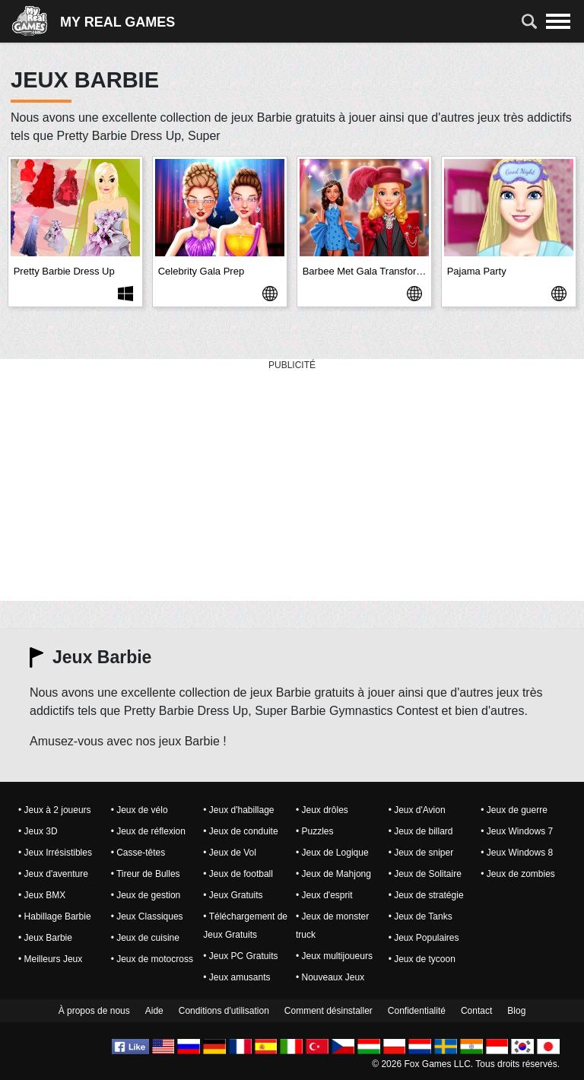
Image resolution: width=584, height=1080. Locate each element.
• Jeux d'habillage (238, 810)
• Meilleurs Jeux (50, 959)
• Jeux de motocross (152, 959)
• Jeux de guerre (514, 810)
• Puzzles (315, 831)
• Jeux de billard (421, 831)
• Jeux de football (238, 874)
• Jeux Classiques (147, 916)
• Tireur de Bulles (145, 874)
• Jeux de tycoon (422, 959)
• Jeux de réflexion (148, 831)
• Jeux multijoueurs (334, 956)
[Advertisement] (292, 480)
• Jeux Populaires (424, 937)
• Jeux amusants (236, 977)
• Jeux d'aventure (53, 874)
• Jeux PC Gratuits (240, 956)
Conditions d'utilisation (224, 1010)
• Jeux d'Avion (417, 810)
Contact (476, 1010)
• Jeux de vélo (139, 810)
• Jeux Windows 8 (517, 852)
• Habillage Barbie (54, 916)
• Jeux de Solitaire (425, 874)
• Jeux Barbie (45, 937)
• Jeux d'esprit (324, 895)
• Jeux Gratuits (232, 895)
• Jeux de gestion (146, 895)
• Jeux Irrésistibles (55, 852)
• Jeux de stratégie (426, 895)
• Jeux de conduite (240, 831)
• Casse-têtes (138, 852)
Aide (154, 1010)
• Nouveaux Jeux (330, 977)
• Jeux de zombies (518, 874)
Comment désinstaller (328, 1010)
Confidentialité (417, 1010)
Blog (516, 1010)
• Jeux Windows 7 (517, 831)
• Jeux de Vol (229, 852)
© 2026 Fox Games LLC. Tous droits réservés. (466, 1064)
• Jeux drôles (322, 810)
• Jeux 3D (38, 831)
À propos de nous (94, 1010)
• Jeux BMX (41, 895)
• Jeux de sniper (421, 852)
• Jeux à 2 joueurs (54, 810)
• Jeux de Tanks (420, 916)
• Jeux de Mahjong (333, 874)
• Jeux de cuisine (145, 937)
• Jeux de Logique (332, 852)
